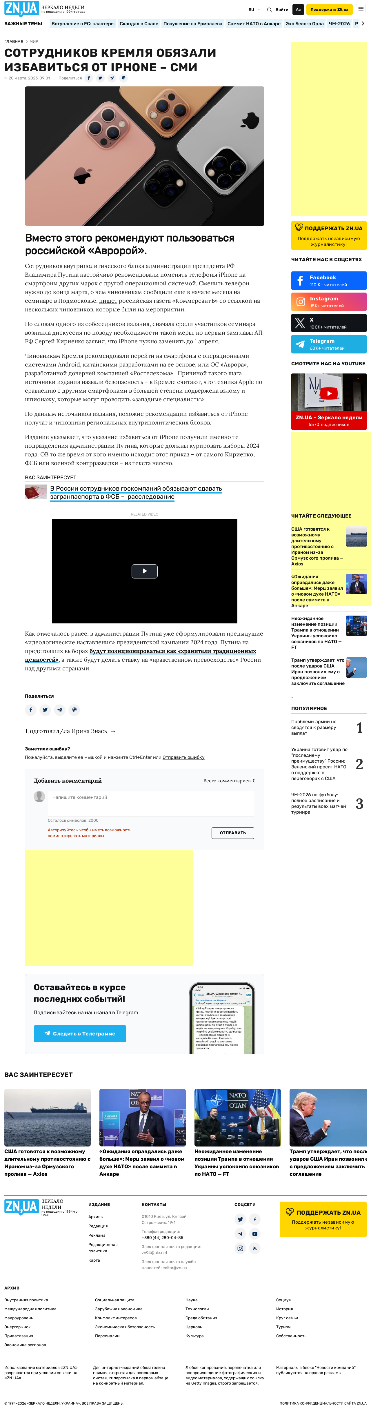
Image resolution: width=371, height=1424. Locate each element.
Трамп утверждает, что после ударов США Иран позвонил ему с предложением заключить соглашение (318, 671)
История (284, 1309)
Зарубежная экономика (119, 1309)
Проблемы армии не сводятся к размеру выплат (314, 727)
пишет (108, 300)
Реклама (97, 1235)
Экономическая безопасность (125, 1327)
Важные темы (23, 23)
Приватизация (18, 1336)
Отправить (233, 832)
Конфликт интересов (116, 1318)
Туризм (283, 1327)
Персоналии (107, 1336)
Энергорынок (17, 1327)
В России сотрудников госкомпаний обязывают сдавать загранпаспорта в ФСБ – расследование (136, 492)
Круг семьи (287, 1318)
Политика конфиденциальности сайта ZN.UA (323, 1403)
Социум (284, 1300)
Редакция (98, 1226)
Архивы (95, 1216)
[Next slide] (362, 23)
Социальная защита (114, 1300)
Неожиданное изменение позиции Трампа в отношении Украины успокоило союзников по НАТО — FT (316, 633)
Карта (94, 1260)
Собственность (291, 1336)
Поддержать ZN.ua (329, 9)
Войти (282, 9)
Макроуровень (18, 1318)
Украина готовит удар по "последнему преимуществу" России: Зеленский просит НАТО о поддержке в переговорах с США (319, 764)
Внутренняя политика (26, 1300)
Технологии (197, 1309)
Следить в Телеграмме (79, 1034)
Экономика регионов (25, 1345)
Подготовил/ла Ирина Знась (66, 730)
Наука (192, 1300)
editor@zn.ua (175, 1267)
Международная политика (30, 1309)
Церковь (194, 1327)
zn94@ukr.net (154, 1252)
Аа (298, 9)
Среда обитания (201, 1318)
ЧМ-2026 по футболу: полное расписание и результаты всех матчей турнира (318, 803)
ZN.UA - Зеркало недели (329, 417)
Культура (195, 1336)
